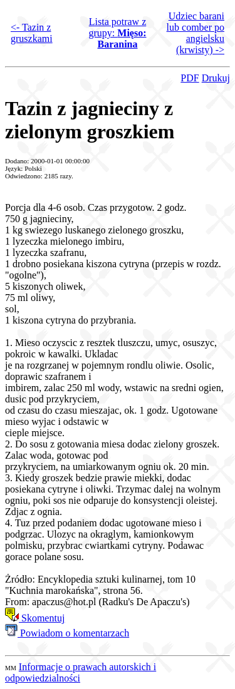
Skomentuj (35, 618)
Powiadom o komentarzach (67, 633)
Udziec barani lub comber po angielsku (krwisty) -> (195, 33)
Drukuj (216, 78)
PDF (189, 78)
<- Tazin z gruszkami (32, 33)
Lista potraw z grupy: (118, 32)
